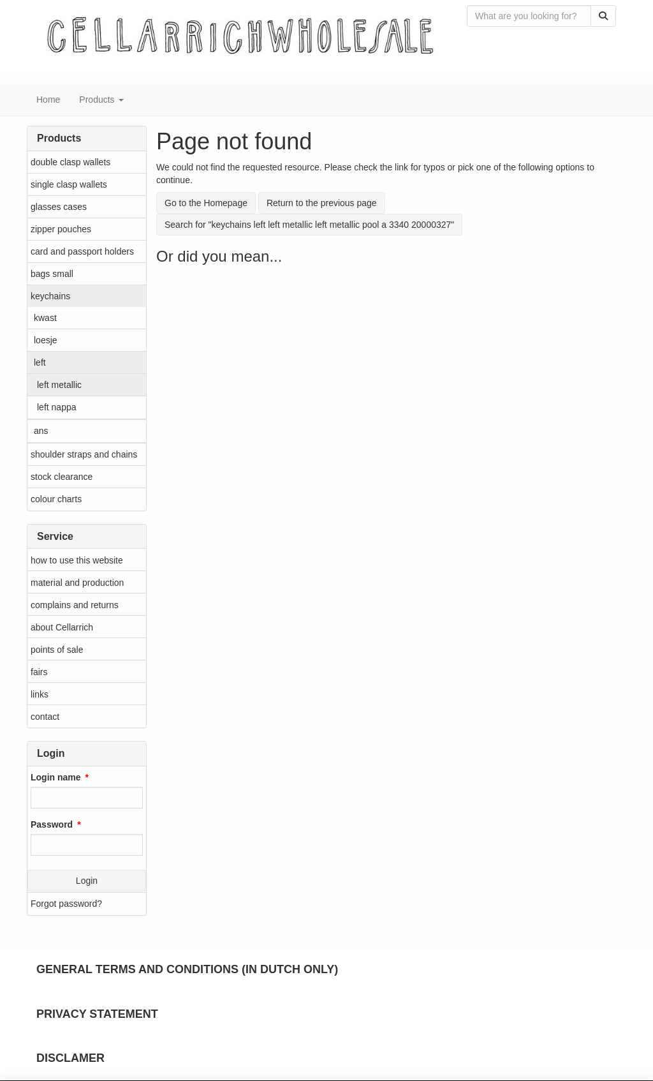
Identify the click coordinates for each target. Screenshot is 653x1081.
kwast (45, 318)
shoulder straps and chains (84, 454)
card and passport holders (82, 251)
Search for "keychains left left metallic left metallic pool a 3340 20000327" (309, 225)
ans (41, 431)
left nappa (57, 407)
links (39, 694)
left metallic (59, 385)
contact (45, 717)
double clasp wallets (70, 162)
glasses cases (59, 207)
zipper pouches (61, 229)
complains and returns (75, 605)
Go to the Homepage (206, 203)
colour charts (56, 499)
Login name (56, 777)
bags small (52, 274)
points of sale (57, 650)
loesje (45, 340)
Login (87, 881)
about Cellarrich (62, 627)
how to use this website (77, 560)
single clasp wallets (69, 184)
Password (52, 824)
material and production (77, 583)
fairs (39, 672)
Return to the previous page (322, 203)
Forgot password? (66, 903)
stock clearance (61, 477)
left (40, 362)
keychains (50, 296)
